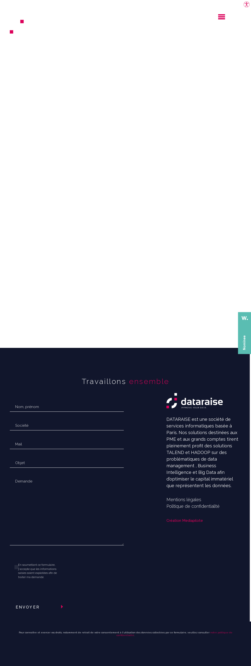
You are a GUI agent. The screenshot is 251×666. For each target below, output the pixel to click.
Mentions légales (183, 499)
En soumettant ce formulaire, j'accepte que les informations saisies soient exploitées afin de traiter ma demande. (37, 571)
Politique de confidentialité (193, 506)
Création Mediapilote (184, 520)
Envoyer (28, 607)
